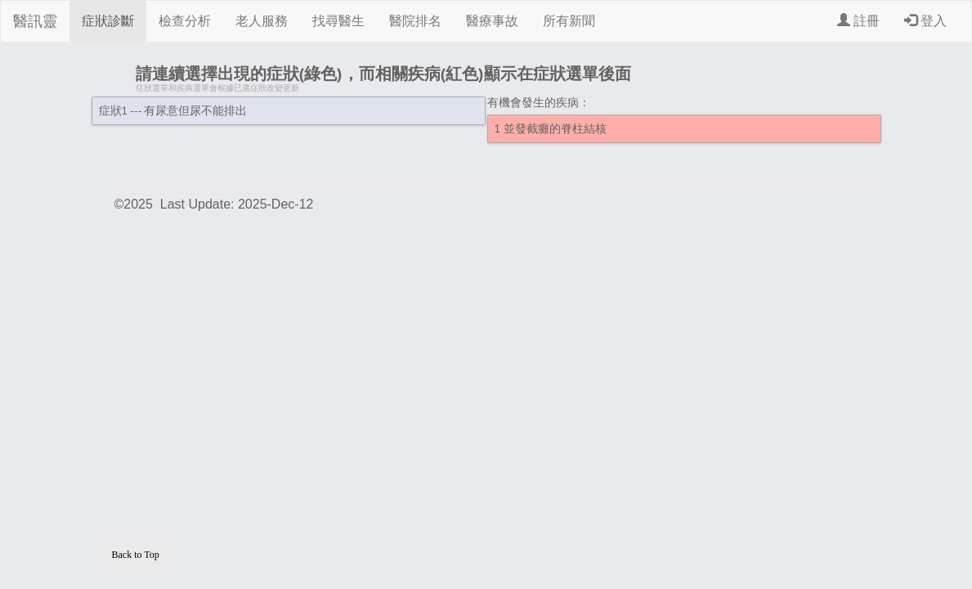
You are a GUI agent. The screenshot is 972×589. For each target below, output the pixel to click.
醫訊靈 (35, 21)
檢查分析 (185, 21)
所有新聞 (569, 21)
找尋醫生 (338, 21)
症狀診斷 (108, 21)
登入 (925, 21)
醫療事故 (492, 21)
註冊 (858, 21)
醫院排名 (415, 21)
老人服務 (261, 21)
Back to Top (135, 554)
